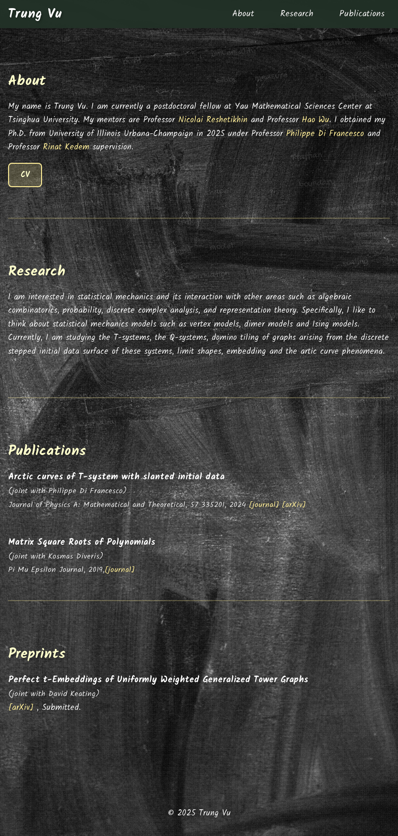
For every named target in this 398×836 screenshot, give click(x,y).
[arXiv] (294, 505)
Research (296, 14)
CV (25, 175)
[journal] (265, 505)
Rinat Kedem (66, 147)
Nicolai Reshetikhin (213, 120)
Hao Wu (315, 120)
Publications (362, 14)
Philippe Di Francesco (325, 133)
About (243, 14)
